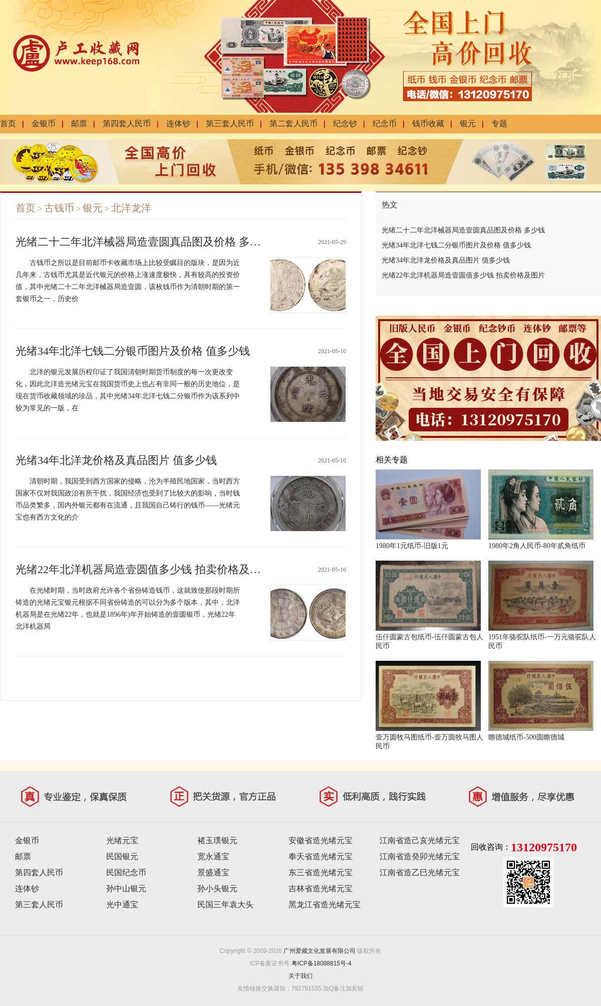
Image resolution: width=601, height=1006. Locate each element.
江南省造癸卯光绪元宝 (420, 856)
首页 (8, 123)
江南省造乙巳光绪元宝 (420, 872)
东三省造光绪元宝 (320, 872)
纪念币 (385, 123)
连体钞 (178, 123)
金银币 (44, 123)
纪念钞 (345, 123)
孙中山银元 (126, 888)
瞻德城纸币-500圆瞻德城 (526, 737)
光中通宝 (122, 904)
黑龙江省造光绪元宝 (324, 904)
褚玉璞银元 (217, 840)
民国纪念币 (126, 872)
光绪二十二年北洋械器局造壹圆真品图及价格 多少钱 (144, 241)
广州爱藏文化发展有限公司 (319, 950)
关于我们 (300, 975)
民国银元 (122, 856)
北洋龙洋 (131, 207)
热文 (390, 204)
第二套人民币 (293, 123)
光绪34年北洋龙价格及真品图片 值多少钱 (116, 460)
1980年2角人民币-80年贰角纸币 (536, 546)
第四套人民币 (127, 123)
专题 (499, 123)
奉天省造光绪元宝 (320, 856)
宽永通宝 (213, 856)
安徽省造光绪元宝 (320, 840)
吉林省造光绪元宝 (320, 888)
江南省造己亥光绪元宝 (420, 840)
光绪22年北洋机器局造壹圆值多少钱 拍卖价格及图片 (144, 569)
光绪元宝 (122, 840)
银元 (468, 123)
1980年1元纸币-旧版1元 (412, 546)
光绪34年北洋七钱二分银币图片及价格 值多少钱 (133, 351)
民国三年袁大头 (225, 904)
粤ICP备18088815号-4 (321, 963)
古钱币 (59, 207)
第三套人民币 (230, 123)
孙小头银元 (217, 888)
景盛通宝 (213, 872)
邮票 (79, 123)
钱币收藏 (428, 123)
